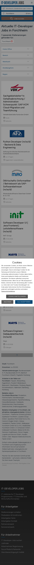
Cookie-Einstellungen (17, 296)
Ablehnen (7, 302)
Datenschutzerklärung (8, 291)
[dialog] (17, 282)
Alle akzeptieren (23, 302)
